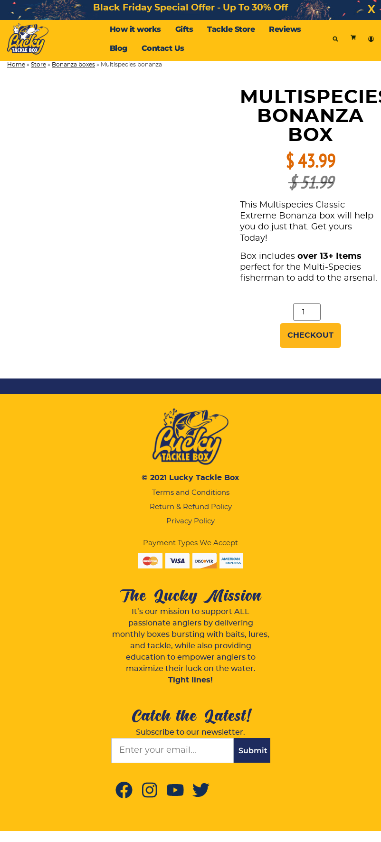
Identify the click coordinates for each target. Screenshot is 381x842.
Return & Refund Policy (191, 507)
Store (38, 64)
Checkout (310, 335)
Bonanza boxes (73, 64)
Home (16, 64)
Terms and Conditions (190, 492)
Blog (118, 48)
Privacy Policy (190, 521)
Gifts (184, 29)
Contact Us (163, 48)
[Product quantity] (307, 312)
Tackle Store (231, 29)
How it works (135, 29)
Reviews (285, 29)
